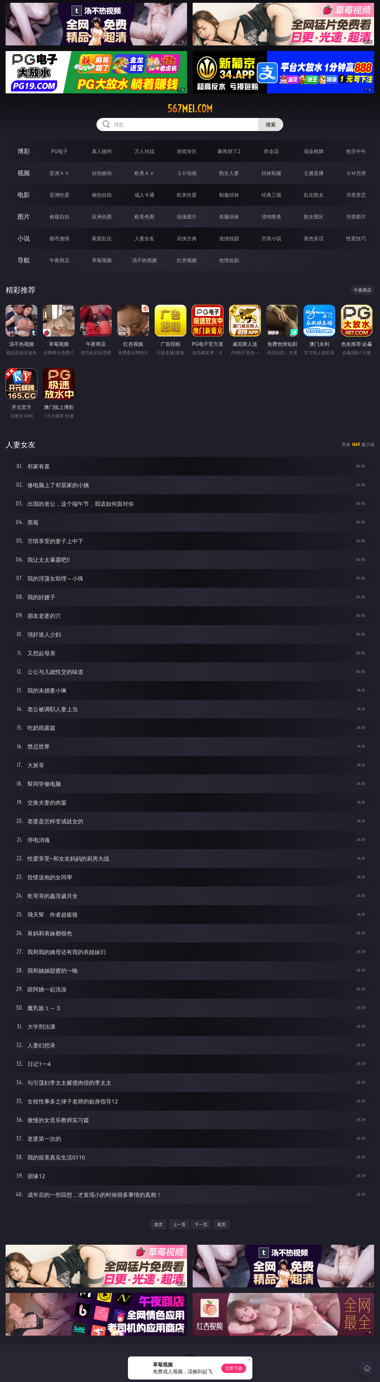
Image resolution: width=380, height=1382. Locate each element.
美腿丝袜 (229, 216)
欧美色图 (144, 216)
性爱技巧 (356, 238)
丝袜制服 (271, 173)
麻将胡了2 (229, 151)
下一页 (201, 1224)
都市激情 (59, 238)
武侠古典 (187, 238)
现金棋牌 (314, 151)
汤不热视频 (144, 260)
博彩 (23, 151)
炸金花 (271, 151)
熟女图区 (314, 216)
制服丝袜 (229, 194)
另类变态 (356, 194)
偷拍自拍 (102, 194)
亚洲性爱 (59, 194)
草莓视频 (102, 260)
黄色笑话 (314, 238)
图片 (23, 216)
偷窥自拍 (59, 216)
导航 (23, 260)
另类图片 (356, 216)
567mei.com (190, 108)
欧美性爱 (187, 194)
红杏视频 (187, 260)
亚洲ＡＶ (59, 173)
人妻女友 (144, 238)
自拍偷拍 (102, 173)
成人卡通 (144, 194)
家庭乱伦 (102, 238)
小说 (23, 238)
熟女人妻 (229, 173)
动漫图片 (187, 216)
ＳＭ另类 (356, 173)
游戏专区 (187, 151)
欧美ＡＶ (144, 173)
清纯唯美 (271, 216)
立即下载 (233, 1368)
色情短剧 (229, 260)
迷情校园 (229, 238)
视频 (23, 173)
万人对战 (144, 151)
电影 (23, 194)
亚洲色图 (102, 216)
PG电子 (59, 151)
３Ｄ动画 (187, 173)
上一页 (179, 1224)
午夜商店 (59, 260)
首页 (158, 1224)
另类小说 (271, 238)
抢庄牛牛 (356, 151)
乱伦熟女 (314, 194)
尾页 (221, 1224)
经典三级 (271, 194)
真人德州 (102, 151)
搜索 (271, 124)
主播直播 (314, 173)
